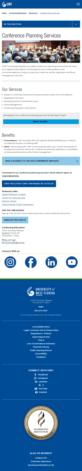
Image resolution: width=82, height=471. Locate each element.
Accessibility (41, 353)
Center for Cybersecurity (13, 198)
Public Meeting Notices (41, 350)
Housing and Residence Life (41, 465)
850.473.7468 (10, 240)
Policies (47, 333)
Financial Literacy (41, 347)
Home (4, 13)
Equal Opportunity (41, 337)
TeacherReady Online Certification (18, 204)
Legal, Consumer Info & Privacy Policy (41, 330)
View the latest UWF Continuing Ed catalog (29, 184)
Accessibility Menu (41, 327)
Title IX (41, 340)
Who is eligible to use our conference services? (32, 161)
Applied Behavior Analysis (14, 194)
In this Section (12, 24)
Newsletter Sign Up (15, 220)
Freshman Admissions (41, 461)
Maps (41, 307)
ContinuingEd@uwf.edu (14, 243)
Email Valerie (40, 121)
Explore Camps (9, 201)
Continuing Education (18, 13)
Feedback (41, 357)
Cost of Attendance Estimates (41, 343)
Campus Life (41, 458)
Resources (33, 13)
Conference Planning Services (49, 13)
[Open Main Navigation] (78, 4)
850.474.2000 (41, 311)
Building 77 (6, 233)
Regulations (36, 333)
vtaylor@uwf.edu (10, 176)
